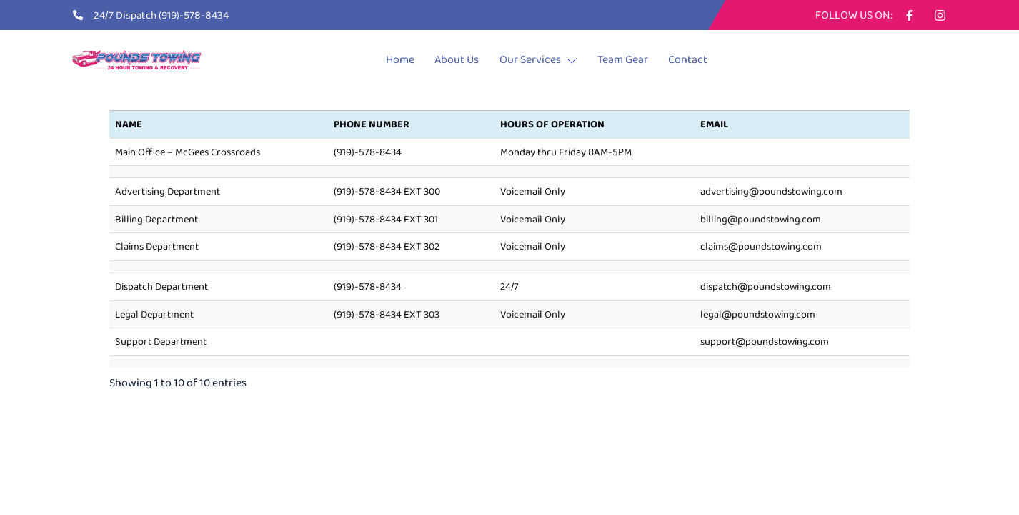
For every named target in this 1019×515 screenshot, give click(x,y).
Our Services (540, 59)
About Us (450, 59)
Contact (706, 59)
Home (385, 59)
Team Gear (632, 59)
